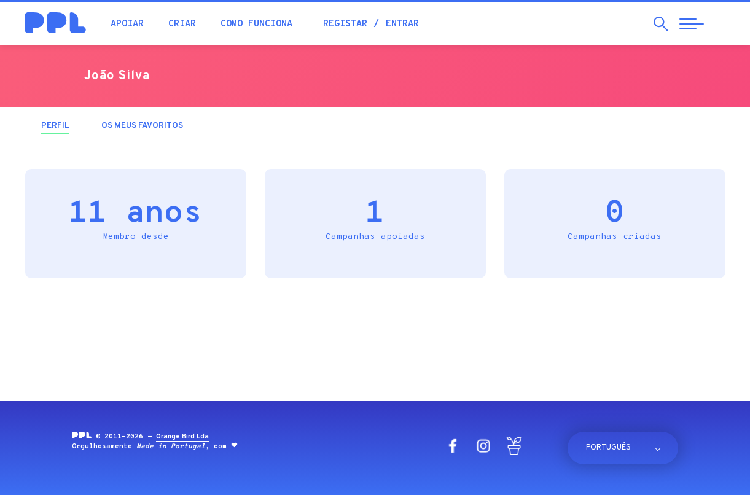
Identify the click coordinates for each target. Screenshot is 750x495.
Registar (345, 24)
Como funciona (256, 24)
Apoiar (127, 24)
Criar (182, 24)
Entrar (402, 24)
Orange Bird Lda (182, 436)
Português (608, 448)
